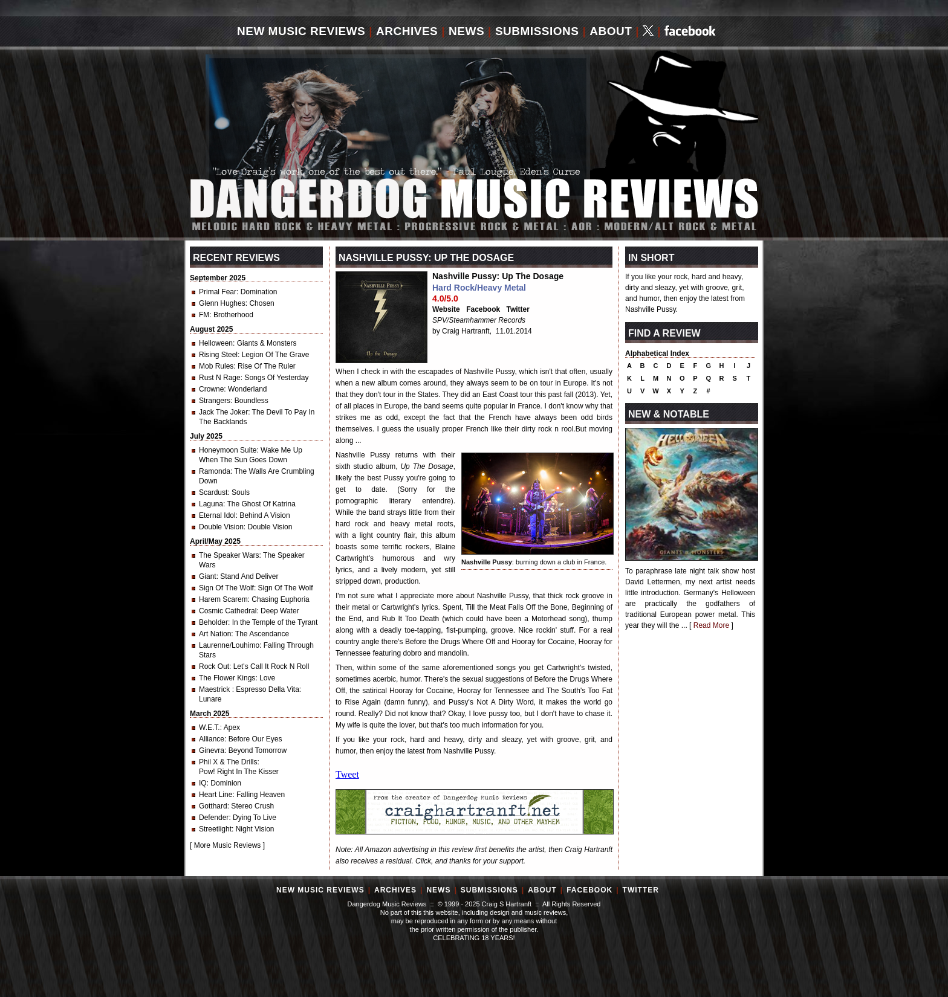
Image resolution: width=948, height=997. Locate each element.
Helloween (216, 343)
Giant (207, 576)
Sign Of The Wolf (226, 588)
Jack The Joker (223, 412)
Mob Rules (216, 366)
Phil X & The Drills (228, 762)
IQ (203, 783)
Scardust (213, 492)
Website (446, 309)
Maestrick (215, 689)
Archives (407, 31)
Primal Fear (217, 292)
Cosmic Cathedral (227, 611)
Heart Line (215, 794)
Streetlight (215, 829)
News (466, 31)
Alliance (211, 739)
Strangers (214, 400)
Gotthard (213, 806)
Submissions (537, 31)
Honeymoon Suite (227, 450)
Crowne (211, 389)
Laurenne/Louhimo (229, 645)
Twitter (518, 309)
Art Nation (215, 634)
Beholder (213, 622)
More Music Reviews (227, 845)
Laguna (211, 504)
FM (204, 315)
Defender (214, 817)
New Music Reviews (301, 31)
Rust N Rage (220, 377)
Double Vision (221, 527)
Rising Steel (218, 354)
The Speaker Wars (229, 555)
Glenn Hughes (222, 303)
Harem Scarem (223, 599)
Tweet (347, 774)
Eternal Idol (217, 515)
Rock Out (214, 666)
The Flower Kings (227, 678)
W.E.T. (209, 727)
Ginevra (211, 750)
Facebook (483, 309)
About (610, 31)
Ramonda (214, 471)
